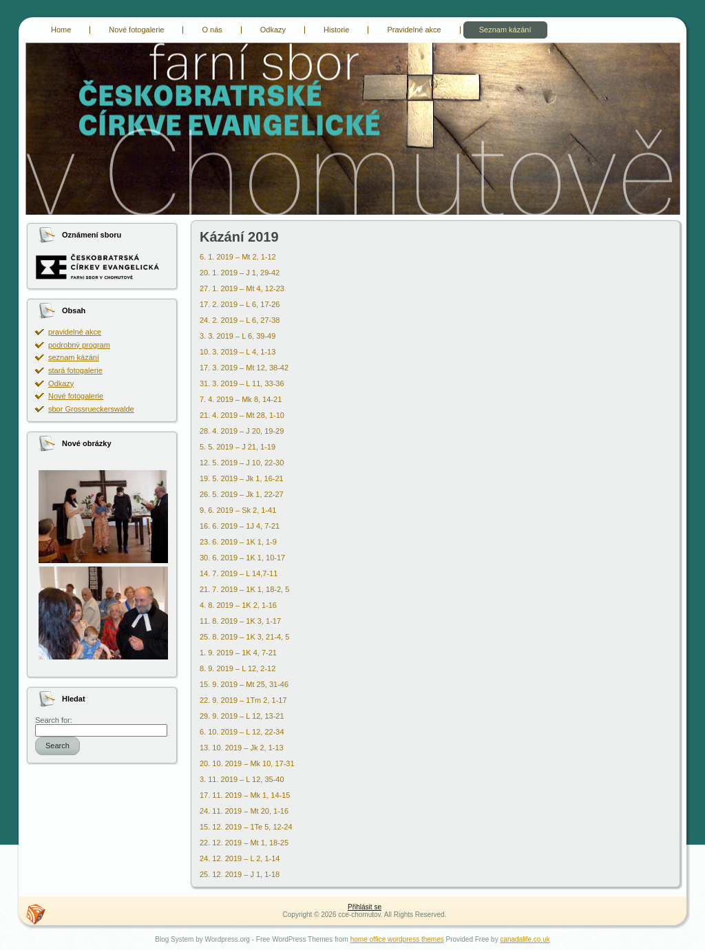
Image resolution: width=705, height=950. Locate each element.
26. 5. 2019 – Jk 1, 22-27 (242, 494)
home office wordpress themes (397, 939)
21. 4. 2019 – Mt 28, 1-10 (242, 415)
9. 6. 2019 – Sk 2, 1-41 (238, 510)
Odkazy (61, 383)
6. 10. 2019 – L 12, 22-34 (242, 732)
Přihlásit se (364, 907)
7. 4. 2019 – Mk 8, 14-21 (241, 399)
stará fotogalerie (75, 370)
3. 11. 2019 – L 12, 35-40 (242, 779)
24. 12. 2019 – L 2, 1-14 (240, 858)
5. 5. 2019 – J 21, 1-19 (237, 447)
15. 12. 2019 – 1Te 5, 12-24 (246, 827)
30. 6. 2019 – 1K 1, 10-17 (242, 557)
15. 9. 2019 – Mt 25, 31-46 (244, 684)
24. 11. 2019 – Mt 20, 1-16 (244, 811)
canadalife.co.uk (524, 939)
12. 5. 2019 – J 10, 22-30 (242, 462)
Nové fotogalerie (75, 396)
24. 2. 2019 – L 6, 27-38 (240, 320)
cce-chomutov (34, 44)
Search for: (53, 720)
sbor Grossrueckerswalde (91, 409)
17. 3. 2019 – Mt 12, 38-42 (244, 367)
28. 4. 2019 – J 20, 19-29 (242, 431)
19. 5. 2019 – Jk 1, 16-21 (242, 478)
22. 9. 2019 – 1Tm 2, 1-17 (243, 700)
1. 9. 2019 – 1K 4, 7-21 (238, 652)
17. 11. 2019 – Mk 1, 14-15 (245, 795)
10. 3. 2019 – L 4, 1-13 (237, 352)
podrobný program (79, 345)
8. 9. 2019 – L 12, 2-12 (237, 668)
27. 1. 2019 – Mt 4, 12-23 (242, 288)
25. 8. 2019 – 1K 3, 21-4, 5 (244, 637)
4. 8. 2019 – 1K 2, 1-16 (238, 605)
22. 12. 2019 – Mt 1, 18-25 (244, 842)
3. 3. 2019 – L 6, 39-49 (237, 336)
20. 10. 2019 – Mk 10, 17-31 (247, 763)
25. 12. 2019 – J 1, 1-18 (240, 874)
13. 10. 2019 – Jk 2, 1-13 (242, 747)
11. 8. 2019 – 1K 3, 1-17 (240, 621)
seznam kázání (73, 357)
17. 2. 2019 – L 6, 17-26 (240, 304)
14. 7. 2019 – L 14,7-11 (238, 573)
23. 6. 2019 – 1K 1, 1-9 (238, 542)
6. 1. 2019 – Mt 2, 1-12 (238, 257)
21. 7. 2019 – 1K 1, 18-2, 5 (244, 589)
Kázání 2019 (239, 236)
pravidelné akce (74, 332)
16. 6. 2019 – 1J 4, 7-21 (240, 526)
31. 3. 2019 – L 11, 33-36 (242, 383)
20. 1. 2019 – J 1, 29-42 (240, 272)
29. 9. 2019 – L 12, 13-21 (242, 716)
